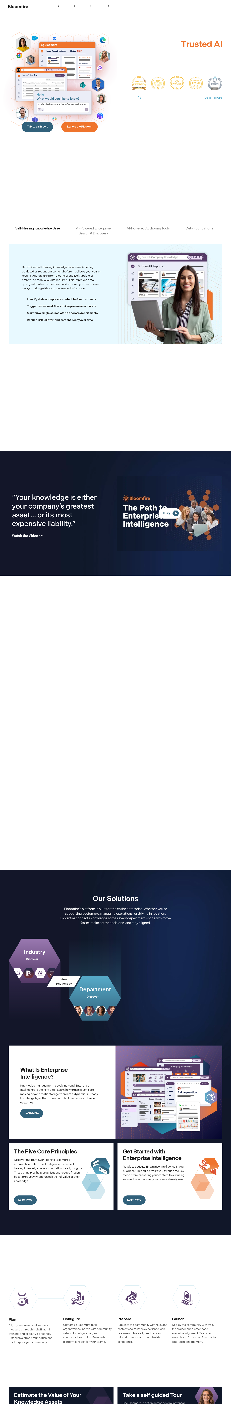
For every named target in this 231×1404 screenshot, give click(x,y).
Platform (69, 6)
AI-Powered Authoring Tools (148, 228)
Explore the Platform (79, 126)
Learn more (213, 98)
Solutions (86, 6)
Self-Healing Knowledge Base (37, 228)
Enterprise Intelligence (46, 6)
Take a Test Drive (182, 6)
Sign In (166, 6)
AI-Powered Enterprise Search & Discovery (93, 230)
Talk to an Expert (37, 126)
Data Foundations (199, 228)
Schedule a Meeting (209, 6)
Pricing (117, 6)
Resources (102, 6)
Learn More (32, 1113)
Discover (32, 959)
